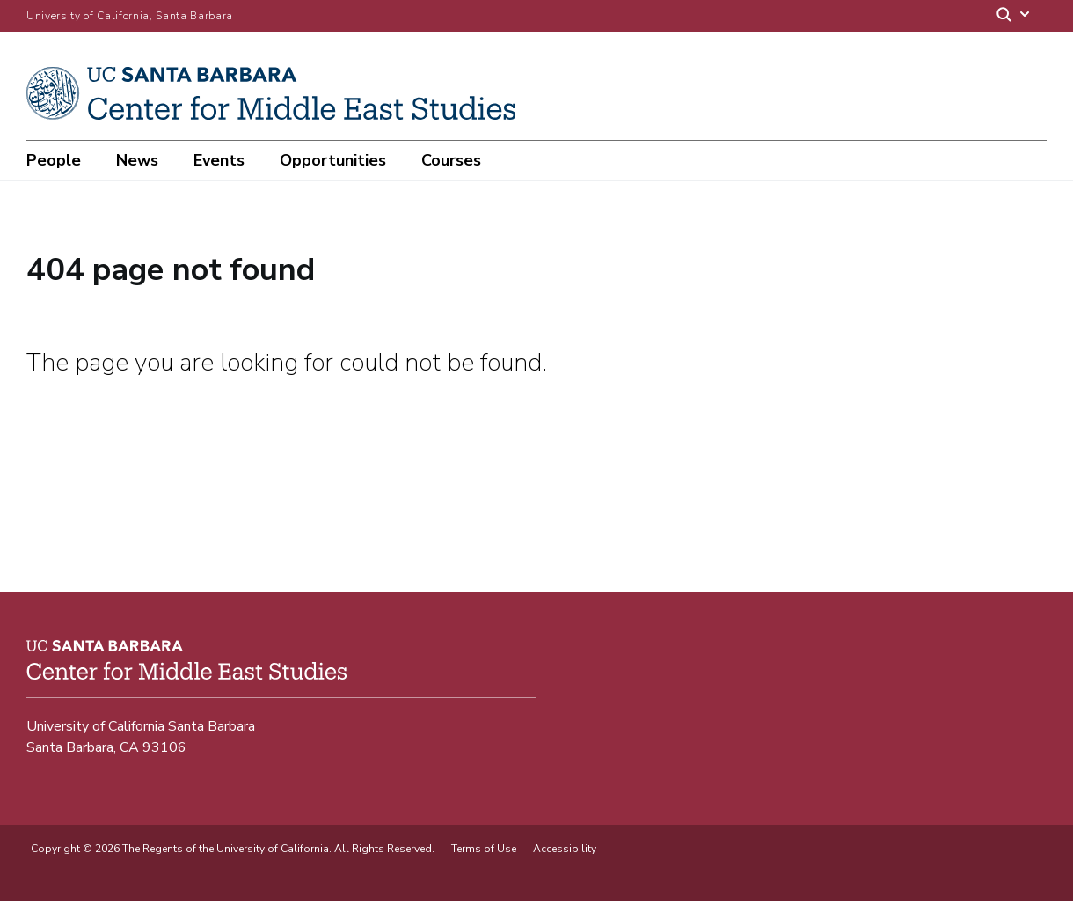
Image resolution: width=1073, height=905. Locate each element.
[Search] (1014, 16)
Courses (451, 160)
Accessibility (564, 852)
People (53, 160)
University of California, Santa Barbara (129, 16)
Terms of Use (483, 852)
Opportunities (333, 160)
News (137, 160)
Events (219, 160)
